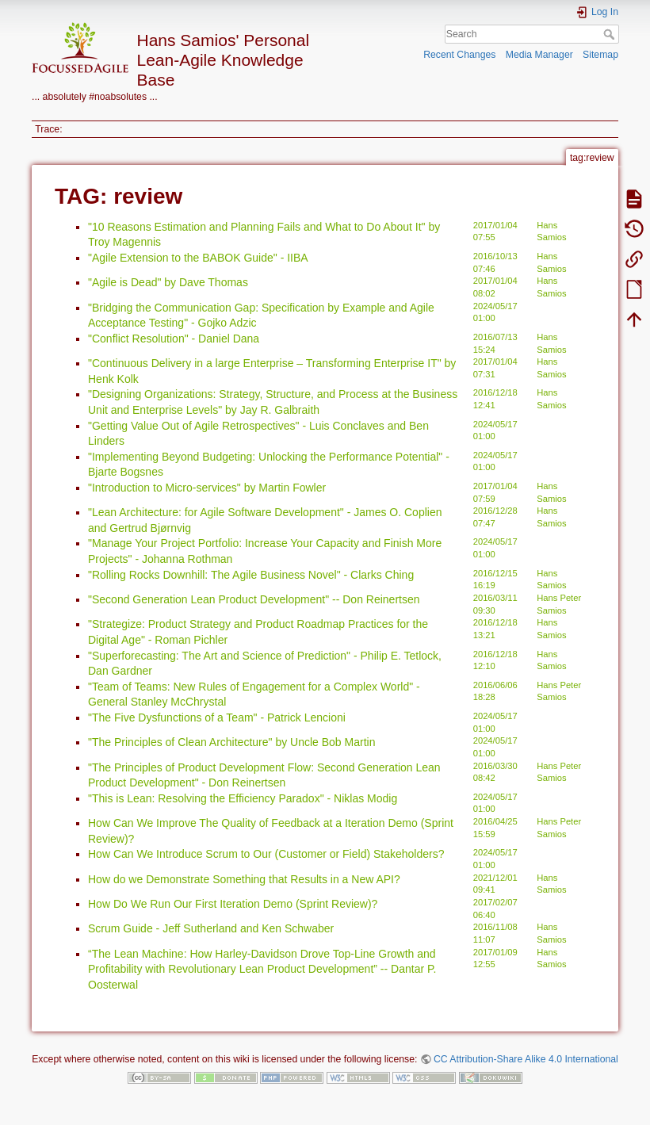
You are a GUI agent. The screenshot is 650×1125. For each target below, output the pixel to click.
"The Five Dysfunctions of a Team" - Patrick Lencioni (217, 717)
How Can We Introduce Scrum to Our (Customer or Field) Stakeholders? (266, 854)
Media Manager (539, 54)
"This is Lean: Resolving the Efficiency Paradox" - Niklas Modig (242, 798)
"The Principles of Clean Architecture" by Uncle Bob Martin (231, 742)
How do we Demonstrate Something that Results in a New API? (244, 879)
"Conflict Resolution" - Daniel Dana (173, 338)
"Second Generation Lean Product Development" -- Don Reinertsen (254, 599)
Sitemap (600, 54)
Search (610, 34)
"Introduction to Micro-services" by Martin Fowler (207, 487)
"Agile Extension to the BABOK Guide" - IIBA (198, 257)
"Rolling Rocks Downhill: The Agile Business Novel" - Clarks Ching (251, 574)
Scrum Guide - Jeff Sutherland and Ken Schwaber (211, 928)
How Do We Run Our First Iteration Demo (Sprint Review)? (232, 903)
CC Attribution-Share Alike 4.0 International (526, 1059)
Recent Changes (459, 54)
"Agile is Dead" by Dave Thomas (168, 282)
